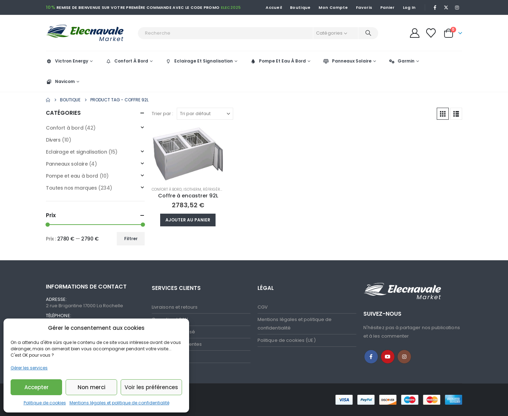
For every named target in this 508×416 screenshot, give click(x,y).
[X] (446, 7)
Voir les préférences (151, 387)
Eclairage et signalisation (76, 151)
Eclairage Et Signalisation (199, 61)
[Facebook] (435, 7)
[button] (443, 114)
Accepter (36, 387)
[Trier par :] (205, 114)
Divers (53, 139)
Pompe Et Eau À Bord (278, 61)
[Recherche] (368, 33)
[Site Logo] (90, 33)
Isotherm (192, 189)
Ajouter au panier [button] (187, 220)
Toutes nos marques (71, 187)
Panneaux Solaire (347, 61)
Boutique (300, 7)
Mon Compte (333, 7)
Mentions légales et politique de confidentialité (119, 403)
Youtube (388, 357)
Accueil (274, 7)
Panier (387, 7)
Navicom (60, 81)
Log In (409, 7)
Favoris (364, 7)
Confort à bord (167, 189)
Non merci (91, 387)
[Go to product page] (188, 154)
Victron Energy (67, 61)
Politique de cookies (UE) (287, 340)
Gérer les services (29, 368)
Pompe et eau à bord (72, 175)
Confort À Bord (126, 61)
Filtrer (131, 239)
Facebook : (371, 357)
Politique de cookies (45, 403)
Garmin (401, 61)
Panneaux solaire (66, 163)
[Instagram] (457, 7)
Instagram (404, 357)
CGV (263, 307)
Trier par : (162, 113)
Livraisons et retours (175, 307)
